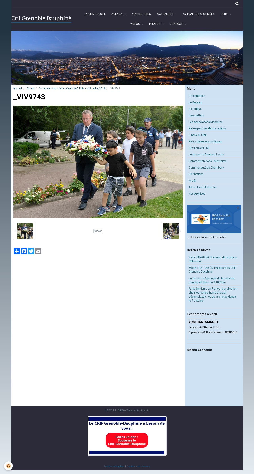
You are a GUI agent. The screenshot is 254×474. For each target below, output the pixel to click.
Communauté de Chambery (206, 167)
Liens (224, 13)
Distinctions (196, 174)
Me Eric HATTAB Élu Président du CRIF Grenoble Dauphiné (212, 269)
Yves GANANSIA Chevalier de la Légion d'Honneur (213, 259)
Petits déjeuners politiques (205, 141)
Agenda (117, 13)
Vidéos (135, 23)
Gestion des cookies (138, 466)
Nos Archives (197, 193)
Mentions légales (114, 466)
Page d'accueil (95, 13)
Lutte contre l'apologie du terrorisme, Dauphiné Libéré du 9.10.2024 (212, 280)
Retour (98, 231)
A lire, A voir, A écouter (203, 187)
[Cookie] (8, 465)
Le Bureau (195, 102)
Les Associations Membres (206, 121)
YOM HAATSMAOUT (203, 322)
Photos (155, 23)
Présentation (197, 95)
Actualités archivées (199, 13)
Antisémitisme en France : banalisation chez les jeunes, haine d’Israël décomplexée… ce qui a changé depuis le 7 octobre (213, 294)
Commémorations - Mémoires (208, 161)
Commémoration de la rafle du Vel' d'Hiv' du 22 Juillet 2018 (72, 88)
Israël (192, 180)
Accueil (17, 88)
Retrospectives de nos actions (207, 128)
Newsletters (141, 13)
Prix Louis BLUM (199, 148)
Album (30, 88)
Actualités (165, 13)
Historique (195, 108)
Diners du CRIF (198, 135)
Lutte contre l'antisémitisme (206, 154)
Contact (176, 23)
